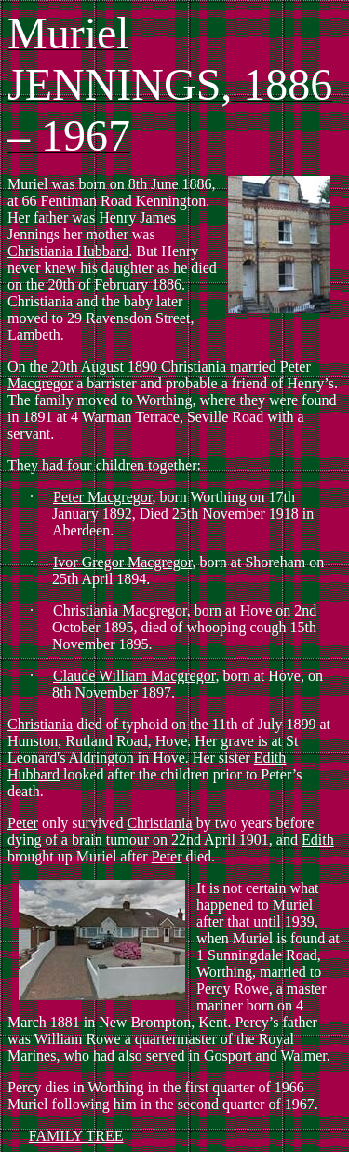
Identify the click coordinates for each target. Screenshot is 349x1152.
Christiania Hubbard (67, 251)
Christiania (193, 366)
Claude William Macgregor (134, 676)
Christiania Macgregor (120, 610)
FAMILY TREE (76, 1136)
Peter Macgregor (102, 497)
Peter (22, 823)
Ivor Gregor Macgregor (123, 562)
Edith (318, 839)
